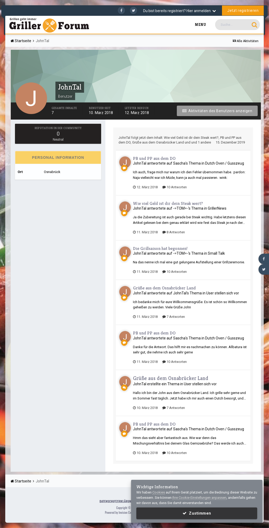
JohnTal (124, 138)
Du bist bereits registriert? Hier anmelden (179, 11)
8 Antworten (173, 232)
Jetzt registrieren (242, 10)
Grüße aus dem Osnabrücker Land (158, 142)
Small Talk (216, 253)
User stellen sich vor (222, 293)
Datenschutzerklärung (116, 501)
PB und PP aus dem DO (154, 158)
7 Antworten (173, 317)
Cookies (158, 492)
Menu (200, 24)
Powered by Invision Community (123, 512)
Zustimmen (197, 513)
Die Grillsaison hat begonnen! (160, 248)
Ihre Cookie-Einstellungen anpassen (199, 498)
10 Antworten (174, 187)
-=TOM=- (180, 208)
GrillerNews (217, 208)
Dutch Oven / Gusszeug (224, 163)
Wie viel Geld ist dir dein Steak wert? (191, 138)
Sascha (179, 163)
